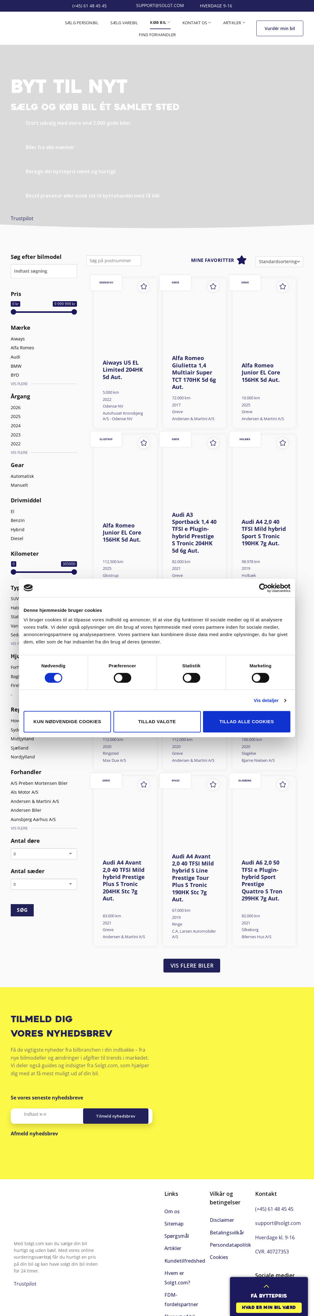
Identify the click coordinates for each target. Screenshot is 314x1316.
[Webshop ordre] (279, 261)
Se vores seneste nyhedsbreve (47, 1097)
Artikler (234, 22)
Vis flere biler (191, 965)
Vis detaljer (266, 700)
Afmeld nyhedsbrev (34, 1133)
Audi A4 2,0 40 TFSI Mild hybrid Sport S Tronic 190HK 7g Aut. (264, 532)
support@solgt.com (278, 1223)
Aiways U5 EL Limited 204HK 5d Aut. (123, 370)
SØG (22, 910)
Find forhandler (157, 34)
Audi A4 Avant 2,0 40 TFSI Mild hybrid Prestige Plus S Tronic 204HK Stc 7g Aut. (124, 880)
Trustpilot (22, 218)
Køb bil (160, 22)
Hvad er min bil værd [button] (269, 1308)
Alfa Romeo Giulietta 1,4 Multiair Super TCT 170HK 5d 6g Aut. (194, 372)
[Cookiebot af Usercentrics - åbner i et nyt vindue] (263, 588)
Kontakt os (196, 22)
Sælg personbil (82, 22)
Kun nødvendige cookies (67, 721)
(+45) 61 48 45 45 (274, 1209)
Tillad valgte (157, 721)
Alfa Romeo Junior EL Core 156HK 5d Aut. (261, 372)
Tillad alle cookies (247, 721)
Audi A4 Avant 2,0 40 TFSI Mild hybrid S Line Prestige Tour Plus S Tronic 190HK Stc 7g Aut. (193, 878)
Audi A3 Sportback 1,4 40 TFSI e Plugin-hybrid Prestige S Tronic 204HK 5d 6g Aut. (194, 532)
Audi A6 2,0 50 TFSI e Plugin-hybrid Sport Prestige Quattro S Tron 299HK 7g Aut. (262, 880)
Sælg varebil (124, 22)
